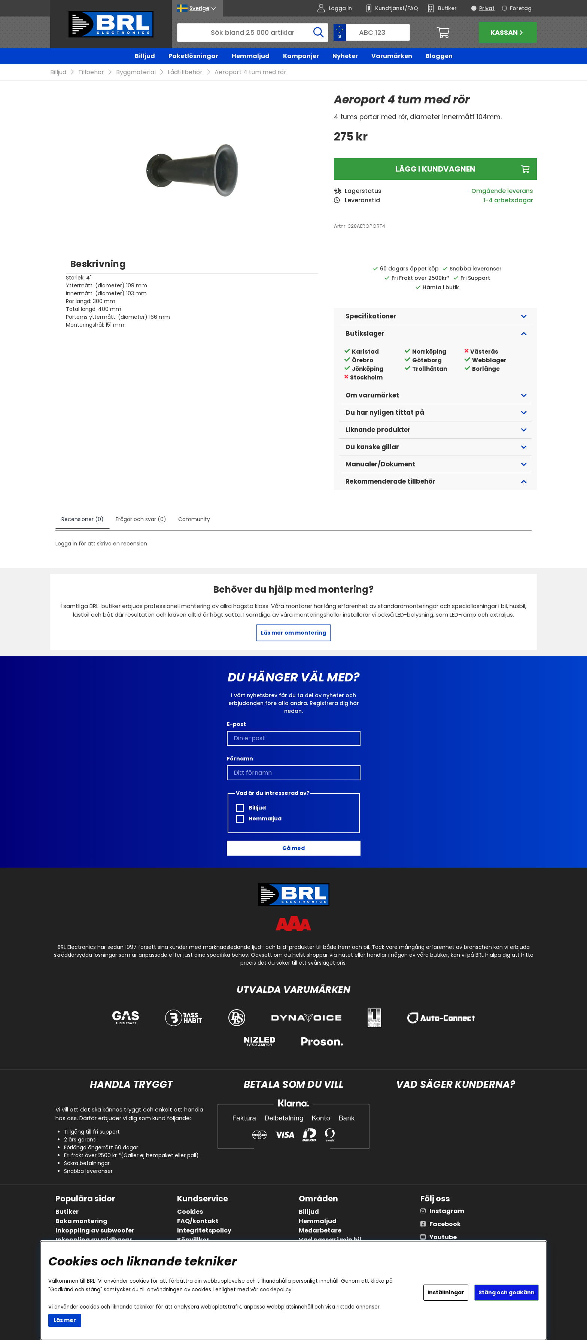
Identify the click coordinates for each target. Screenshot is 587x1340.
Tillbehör (91, 72)
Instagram (446, 1211)
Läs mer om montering (293, 633)
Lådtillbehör (185, 72)
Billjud (145, 56)
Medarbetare (320, 1230)
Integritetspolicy (204, 1230)
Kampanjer (301, 56)
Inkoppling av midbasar (93, 1239)
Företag (521, 8)
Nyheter (345, 56)
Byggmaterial (136, 72)
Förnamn (240, 759)
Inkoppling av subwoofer (94, 1230)
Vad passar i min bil (330, 1239)
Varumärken (391, 56)
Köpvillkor (193, 1239)
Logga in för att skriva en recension (101, 544)
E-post (236, 724)
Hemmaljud (251, 56)
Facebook (445, 1224)
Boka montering (81, 1221)
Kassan (507, 32)
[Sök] (252, 32)
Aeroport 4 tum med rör (250, 72)
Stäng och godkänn (506, 1292)
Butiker (67, 1211)
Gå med (293, 848)
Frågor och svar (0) (141, 519)
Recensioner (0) (82, 519)
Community (194, 519)
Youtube (443, 1237)
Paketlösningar (193, 56)
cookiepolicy (276, 1289)
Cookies (190, 1211)
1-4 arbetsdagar (508, 200)
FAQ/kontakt (198, 1221)
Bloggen (439, 56)
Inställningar (446, 1292)
